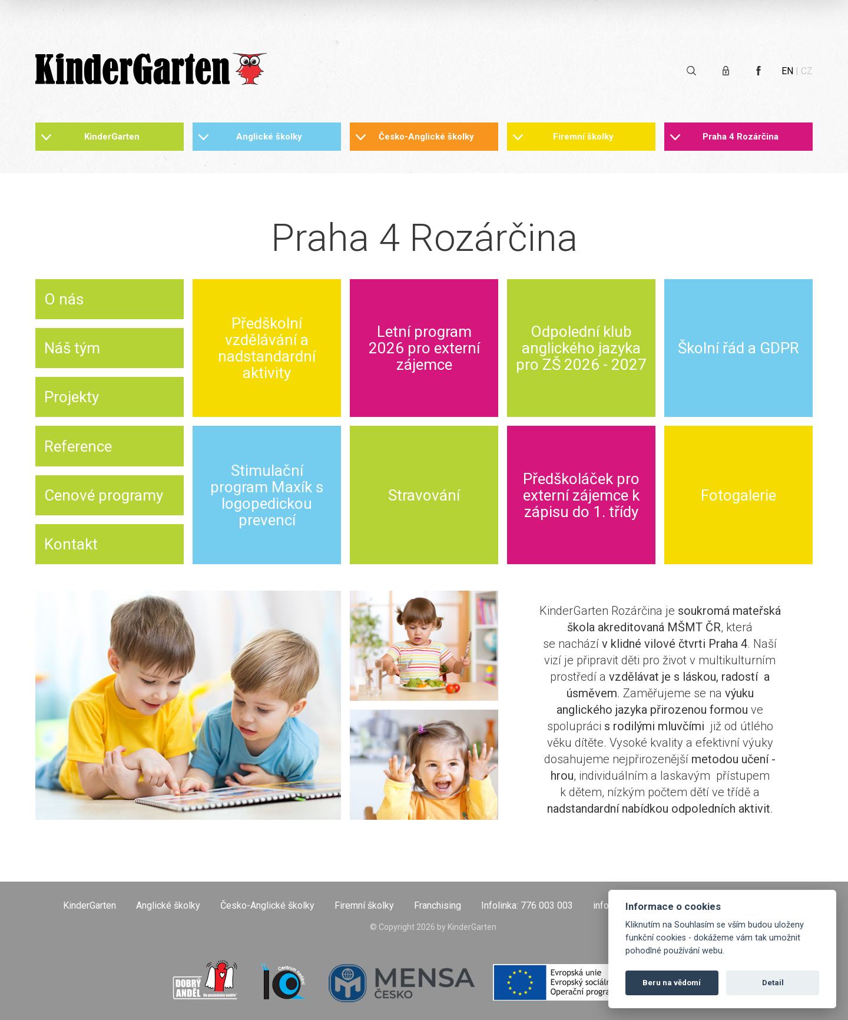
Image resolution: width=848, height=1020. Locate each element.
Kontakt (71, 544)
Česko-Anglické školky (426, 136)
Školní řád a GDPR (738, 348)
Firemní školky (583, 136)
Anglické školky (269, 136)
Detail (773, 982)
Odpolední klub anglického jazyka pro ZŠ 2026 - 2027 (581, 348)
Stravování (424, 495)
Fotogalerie (738, 495)
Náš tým (72, 348)
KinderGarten (112, 136)
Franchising (437, 905)
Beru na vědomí (671, 982)
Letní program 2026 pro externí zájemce (424, 348)
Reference (78, 446)
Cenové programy (103, 495)
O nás (64, 299)
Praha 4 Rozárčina (741, 136)
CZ (807, 71)
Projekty (71, 397)
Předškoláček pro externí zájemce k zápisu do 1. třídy (581, 495)
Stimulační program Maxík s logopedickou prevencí (266, 495)
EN (787, 71)
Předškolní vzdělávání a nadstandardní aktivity (267, 348)
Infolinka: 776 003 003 (527, 905)
